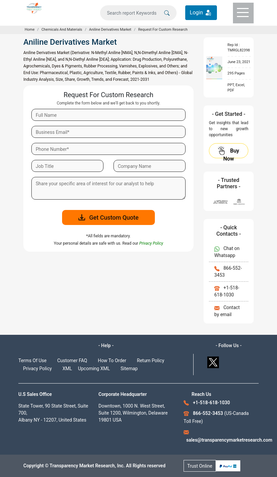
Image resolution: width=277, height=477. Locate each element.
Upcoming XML (94, 368)
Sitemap (128, 368)
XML (67, 368)
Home (30, 29)
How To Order (112, 360)
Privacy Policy (37, 368)
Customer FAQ (72, 360)
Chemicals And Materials (61, 29)
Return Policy (150, 360)
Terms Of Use (32, 360)
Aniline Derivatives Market (110, 29)
